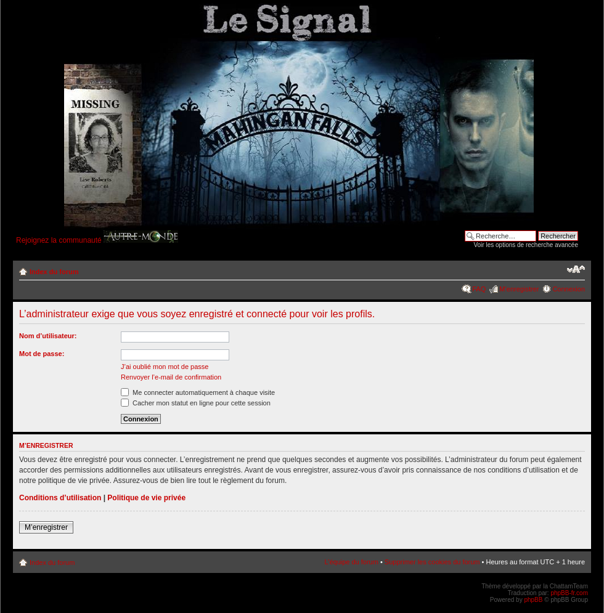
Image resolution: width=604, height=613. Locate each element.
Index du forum (54, 271)
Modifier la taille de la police (576, 269)
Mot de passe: (41, 353)
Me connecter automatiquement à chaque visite (198, 392)
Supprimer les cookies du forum (432, 562)
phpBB (533, 599)
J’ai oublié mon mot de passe (164, 366)
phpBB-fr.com (569, 593)
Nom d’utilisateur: (48, 335)
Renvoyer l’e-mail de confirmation (171, 377)
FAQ (479, 289)
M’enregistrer (519, 289)
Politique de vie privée (146, 497)
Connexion (568, 289)
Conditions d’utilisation (60, 497)
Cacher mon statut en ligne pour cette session (196, 403)
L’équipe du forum (351, 562)
